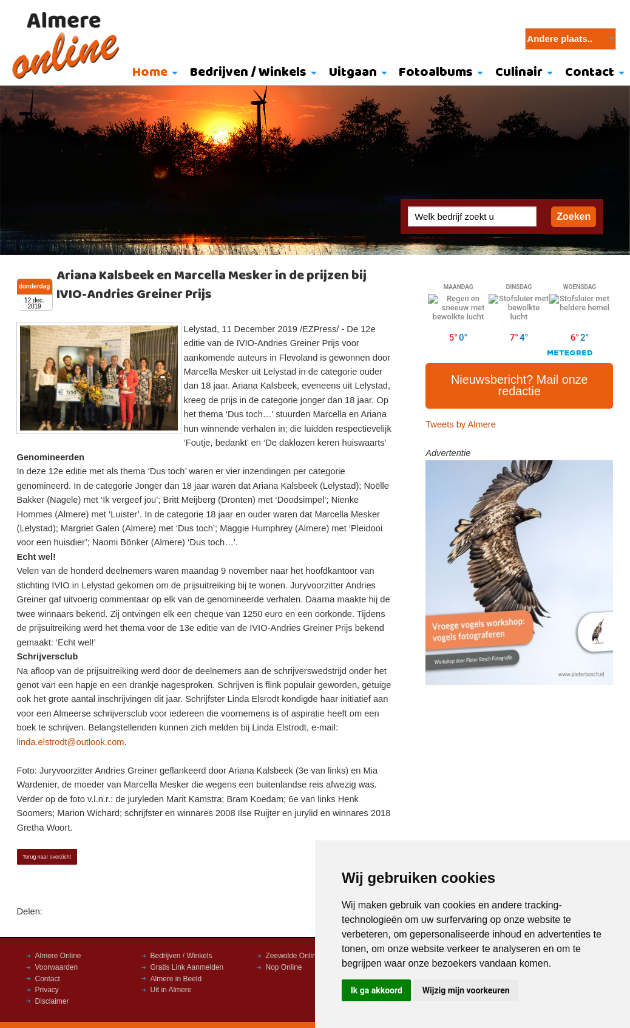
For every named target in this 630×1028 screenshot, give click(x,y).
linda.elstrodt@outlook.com (70, 742)
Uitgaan (353, 72)
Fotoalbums (436, 72)
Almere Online (58, 955)
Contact (589, 72)
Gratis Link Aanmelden (187, 967)
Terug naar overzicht (46, 857)
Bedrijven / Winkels (248, 72)
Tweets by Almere (460, 424)
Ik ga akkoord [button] (376, 990)
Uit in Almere (171, 989)
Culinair (519, 72)
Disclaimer (52, 1001)
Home (150, 72)
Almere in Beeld (176, 979)
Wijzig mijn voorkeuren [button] (466, 990)
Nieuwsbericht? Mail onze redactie (519, 385)
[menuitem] (152, 73)
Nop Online (284, 967)
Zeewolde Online (293, 955)
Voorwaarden (56, 967)
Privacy (47, 989)
